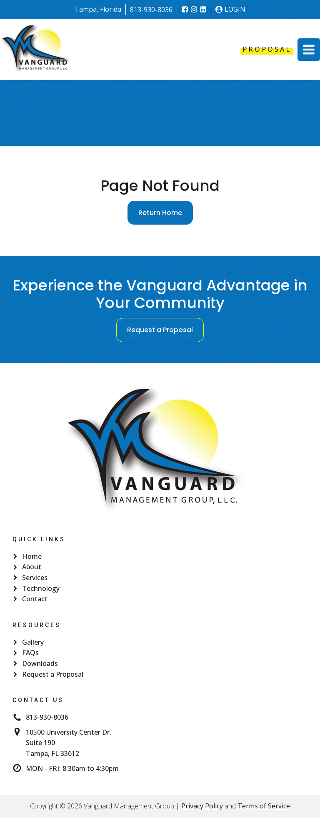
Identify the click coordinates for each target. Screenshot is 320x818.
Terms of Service (264, 805)
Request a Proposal (160, 330)
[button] (309, 49)
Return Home (160, 213)
